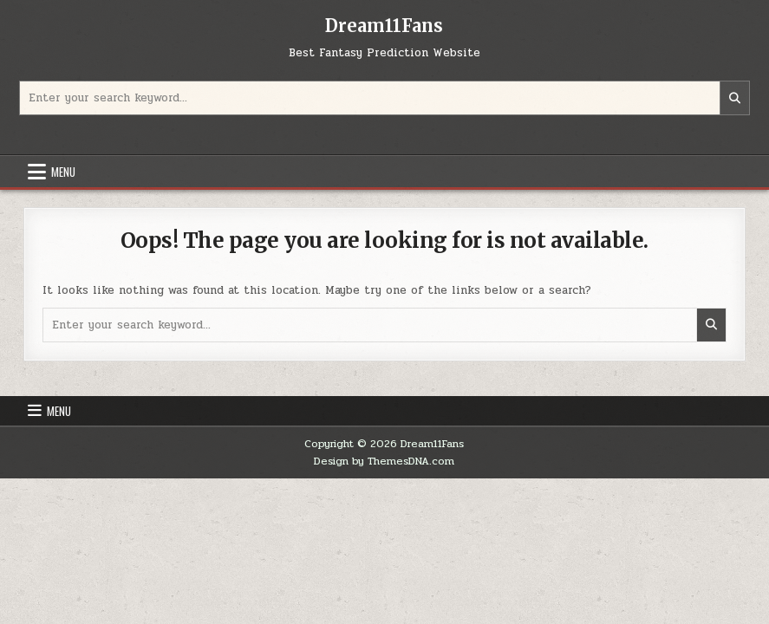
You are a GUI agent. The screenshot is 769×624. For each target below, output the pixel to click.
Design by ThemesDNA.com (384, 461)
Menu (63, 171)
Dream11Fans (384, 25)
